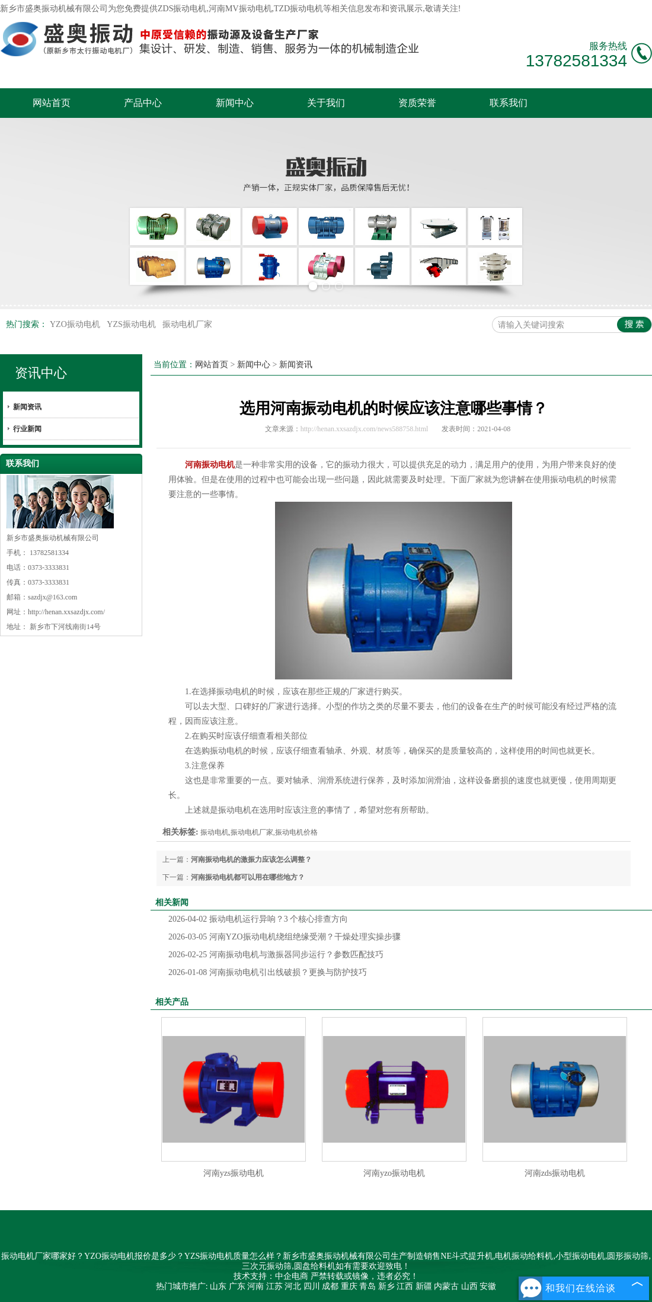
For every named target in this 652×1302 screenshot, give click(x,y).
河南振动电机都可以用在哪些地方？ (248, 877)
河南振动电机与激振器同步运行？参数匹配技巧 (275, 954)
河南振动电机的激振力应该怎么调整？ (251, 859)
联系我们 (509, 103)
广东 (237, 1286)
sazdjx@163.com (52, 597)
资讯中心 (41, 372)
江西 (405, 1286)
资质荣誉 (417, 103)
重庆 (349, 1286)
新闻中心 (235, 103)
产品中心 (143, 103)
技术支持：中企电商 (271, 1276)
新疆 (424, 1286)
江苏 (274, 1286)
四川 (311, 1286)
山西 (469, 1286)
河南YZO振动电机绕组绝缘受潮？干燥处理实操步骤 (284, 936)
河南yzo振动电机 (394, 1173)
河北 (293, 1286)
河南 (255, 1286)
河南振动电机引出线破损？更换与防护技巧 (267, 972)
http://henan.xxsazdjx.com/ (66, 612)
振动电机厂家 (187, 324)
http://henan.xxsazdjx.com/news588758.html (365, 429)
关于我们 (326, 103)
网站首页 (52, 103)
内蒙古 (446, 1286)
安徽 (488, 1286)
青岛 (367, 1286)
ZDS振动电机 (182, 8)
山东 (218, 1286)
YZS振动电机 (132, 324)
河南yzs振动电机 (233, 1173)
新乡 (386, 1286)
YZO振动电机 (76, 324)
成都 (330, 1286)
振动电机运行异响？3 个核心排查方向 (258, 919)
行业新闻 (27, 429)
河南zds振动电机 (555, 1173)
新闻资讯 (27, 407)
